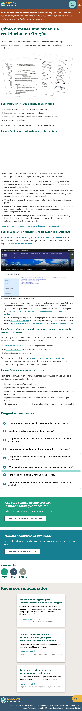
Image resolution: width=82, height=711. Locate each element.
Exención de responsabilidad (69, 708)
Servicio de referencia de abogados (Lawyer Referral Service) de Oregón (44, 323)
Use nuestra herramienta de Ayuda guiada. (25, 518)
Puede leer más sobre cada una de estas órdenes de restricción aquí (30, 226)
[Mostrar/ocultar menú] (72, 4)
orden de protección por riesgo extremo (47, 358)
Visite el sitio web (27, 652)
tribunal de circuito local (21, 244)
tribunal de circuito (13, 346)
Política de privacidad (36, 708)
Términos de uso (51, 708)
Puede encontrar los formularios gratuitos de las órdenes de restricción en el (34, 237)
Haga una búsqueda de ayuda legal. (22, 551)
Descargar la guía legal (30, 619)
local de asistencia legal (19, 320)
